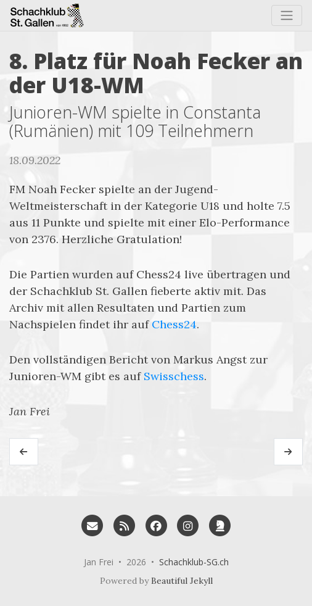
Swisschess (174, 376)
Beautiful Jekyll (182, 580)
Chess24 (174, 324)
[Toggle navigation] (286, 15)
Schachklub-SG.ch (194, 562)
